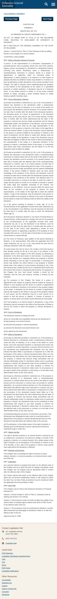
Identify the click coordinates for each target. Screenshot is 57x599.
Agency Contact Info (9, 589)
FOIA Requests (7, 553)
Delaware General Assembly (12, 4)
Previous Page (11, 19)
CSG (3, 559)
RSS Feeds (6, 568)
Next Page (47, 19)
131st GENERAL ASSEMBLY (14, 14)
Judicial (4, 586)
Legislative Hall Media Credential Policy (16, 556)
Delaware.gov (7, 583)
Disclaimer (5, 595)
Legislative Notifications (10, 571)
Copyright (5, 592)
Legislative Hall (11, 543)
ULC (3, 562)
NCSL (4, 565)
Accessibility (6, 580)
